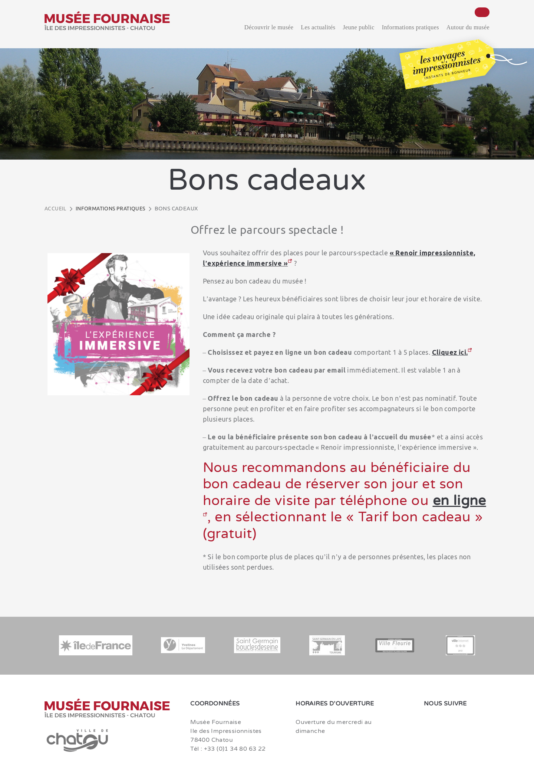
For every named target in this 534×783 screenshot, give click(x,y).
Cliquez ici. (450, 352)
